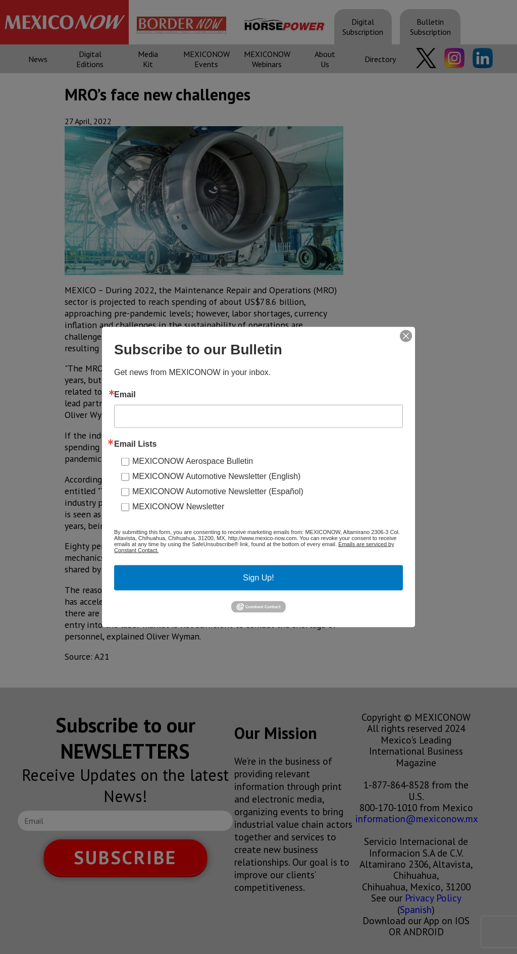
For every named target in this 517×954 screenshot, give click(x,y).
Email (125, 395)
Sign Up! (258, 577)
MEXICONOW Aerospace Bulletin (192, 461)
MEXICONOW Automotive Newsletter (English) (216, 476)
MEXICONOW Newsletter (178, 506)
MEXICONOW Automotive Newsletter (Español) (217, 491)
